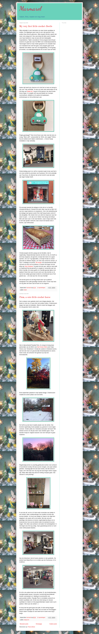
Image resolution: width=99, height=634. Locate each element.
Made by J (30, 91)
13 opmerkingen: (41, 287)
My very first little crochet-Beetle (35, 26)
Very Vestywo (29, 266)
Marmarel (30, 8)
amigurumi (26, 619)
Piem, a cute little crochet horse (34, 297)
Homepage (39, 624)
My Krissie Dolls (42, 347)
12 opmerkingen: (41, 617)
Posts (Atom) (31, 627)
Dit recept (39, 262)
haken (25, 289)
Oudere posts (53, 624)
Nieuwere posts (24, 624)
